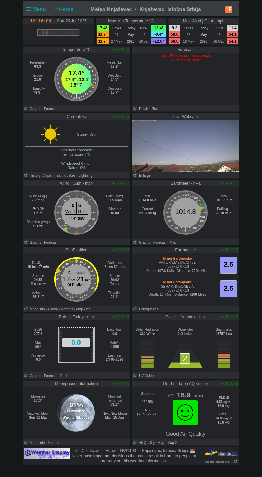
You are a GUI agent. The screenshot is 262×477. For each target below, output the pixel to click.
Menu (37, 9)
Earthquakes (145, 309)
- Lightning (84, 176)
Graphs (32, 109)
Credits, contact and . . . (221, 461)
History (31, 176)
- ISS (87, 309)
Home (62, 9)
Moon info (34, 309)
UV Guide (143, 376)
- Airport (47, 176)
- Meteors (66, 309)
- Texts (155, 109)
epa (197, 396)
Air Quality (143, 443)
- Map (172, 242)
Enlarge (141, 176)
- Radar (64, 376)
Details (140, 109)
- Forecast (49, 109)
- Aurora (52, 309)
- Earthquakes (64, 176)
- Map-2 (170, 443)
